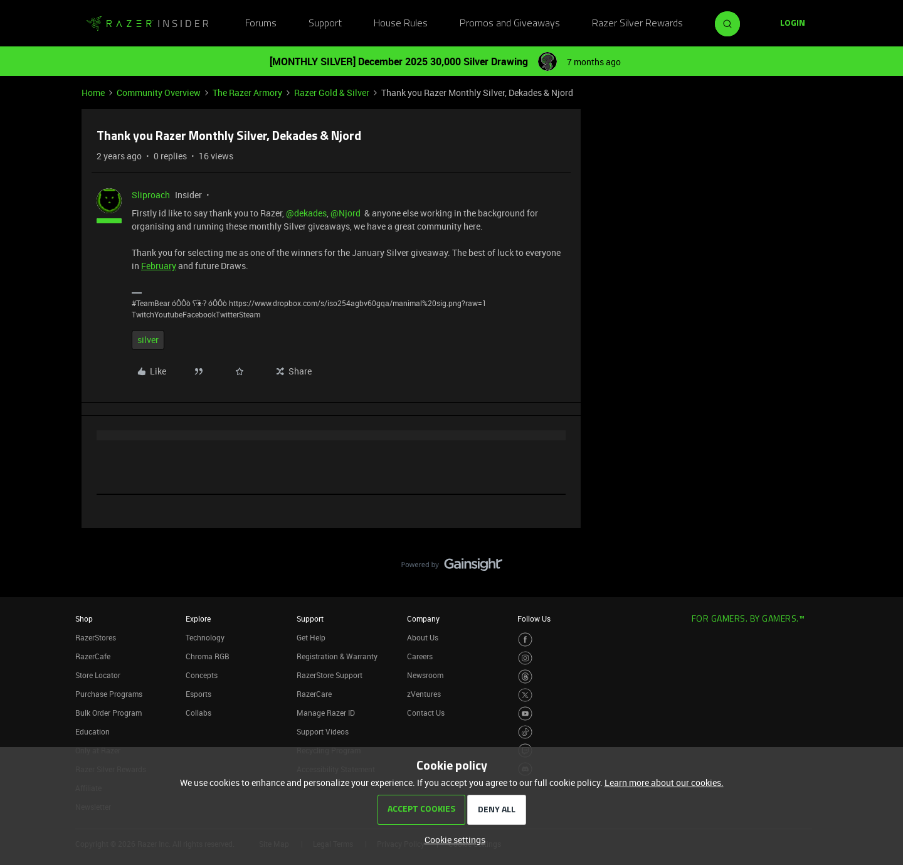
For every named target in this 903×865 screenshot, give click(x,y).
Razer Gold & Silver (331, 92)
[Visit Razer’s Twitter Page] (525, 695)
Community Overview (159, 92)
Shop (84, 618)
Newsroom (425, 675)
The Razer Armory (247, 92)
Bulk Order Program (108, 713)
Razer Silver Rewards (637, 24)
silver (148, 340)
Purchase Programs (108, 694)
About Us (422, 637)
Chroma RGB (208, 656)
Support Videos (323, 731)
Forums (261, 24)
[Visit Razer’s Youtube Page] (525, 713)
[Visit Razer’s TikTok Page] (525, 732)
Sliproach (151, 195)
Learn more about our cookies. (664, 782)
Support (325, 24)
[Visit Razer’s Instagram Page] (525, 658)
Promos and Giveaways (510, 24)
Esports (198, 694)
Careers (420, 656)
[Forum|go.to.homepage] (147, 23)
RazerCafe (92, 656)
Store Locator (97, 675)
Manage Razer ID (326, 713)
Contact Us (426, 713)
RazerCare (314, 694)
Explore (198, 618)
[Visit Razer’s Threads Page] (525, 676)
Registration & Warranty (337, 656)
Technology (205, 637)
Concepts (202, 675)
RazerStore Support (329, 675)
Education (92, 731)
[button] (792, 23)
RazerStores (95, 637)
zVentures (424, 694)
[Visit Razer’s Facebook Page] (525, 639)
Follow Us (534, 618)
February (158, 266)
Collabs (198, 713)
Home (93, 92)
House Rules (401, 24)
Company (423, 618)
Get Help (311, 637)
